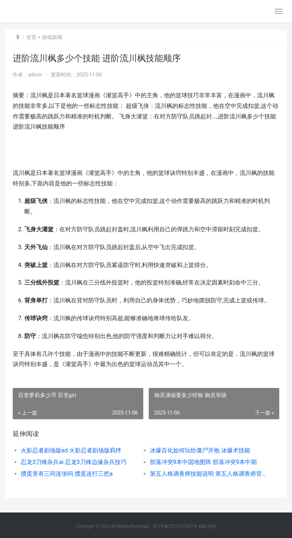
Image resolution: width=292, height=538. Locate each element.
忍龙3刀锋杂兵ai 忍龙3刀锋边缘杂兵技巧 (74, 462)
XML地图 (207, 526)
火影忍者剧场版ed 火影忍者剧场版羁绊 (71, 450)
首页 (31, 37)
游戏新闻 (52, 37)
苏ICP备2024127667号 (175, 526)
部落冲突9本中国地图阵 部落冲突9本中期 (203, 462)
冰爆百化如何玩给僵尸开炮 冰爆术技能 (200, 450)
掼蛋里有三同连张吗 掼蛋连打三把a (67, 473)
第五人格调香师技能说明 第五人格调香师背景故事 (208, 473)
